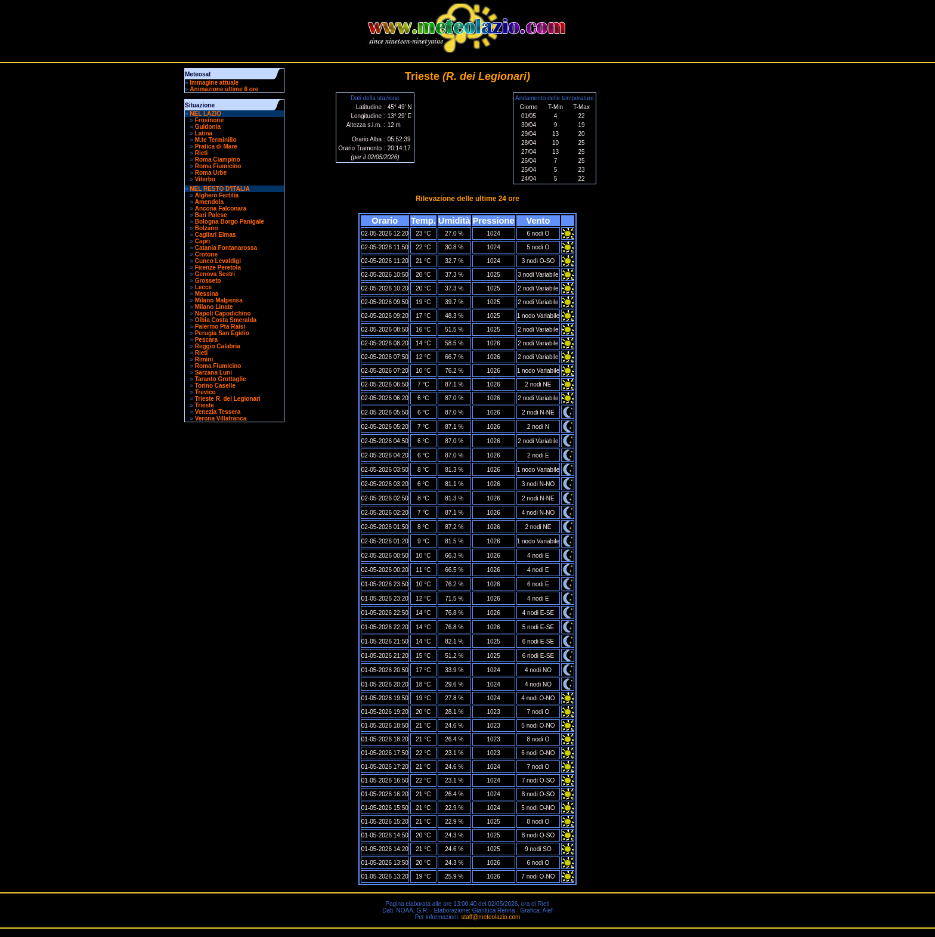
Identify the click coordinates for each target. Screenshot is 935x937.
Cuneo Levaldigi (218, 261)
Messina (206, 293)
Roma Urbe (211, 172)
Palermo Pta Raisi (220, 326)
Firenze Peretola (218, 267)
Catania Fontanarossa (226, 248)
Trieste (204, 405)
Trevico (205, 392)
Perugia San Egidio (222, 333)
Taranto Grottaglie (220, 379)
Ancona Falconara (221, 208)
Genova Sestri (215, 274)
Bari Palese (211, 215)
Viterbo (205, 179)
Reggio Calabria (217, 346)
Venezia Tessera (218, 412)
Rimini (204, 359)
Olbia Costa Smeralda (225, 320)
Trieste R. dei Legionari (228, 398)
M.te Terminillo (216, 140)
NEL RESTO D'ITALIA (220, 188)
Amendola (209, 202)
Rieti (201, 153)
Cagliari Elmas (215, 234)
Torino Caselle (215, 385)
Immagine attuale (214, 82)
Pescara (206, 339)
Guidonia (208, 126)
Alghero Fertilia (217, 195)
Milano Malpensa (219, 300)
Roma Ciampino (217, 159)
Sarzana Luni (213, 372)
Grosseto (208, 280)
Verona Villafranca (221, 418)
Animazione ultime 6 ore (224, 89)
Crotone (206, 254)
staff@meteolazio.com (490, 917)
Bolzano (206, 228)
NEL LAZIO (205, 113)
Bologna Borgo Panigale (229, 221)
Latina (203, 133)
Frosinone (209, 120)
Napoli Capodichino (223, 313)
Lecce (203, 287)
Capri (202, 241)
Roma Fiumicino (218, 166)
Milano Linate (214, 307)
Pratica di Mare (216, 146)
